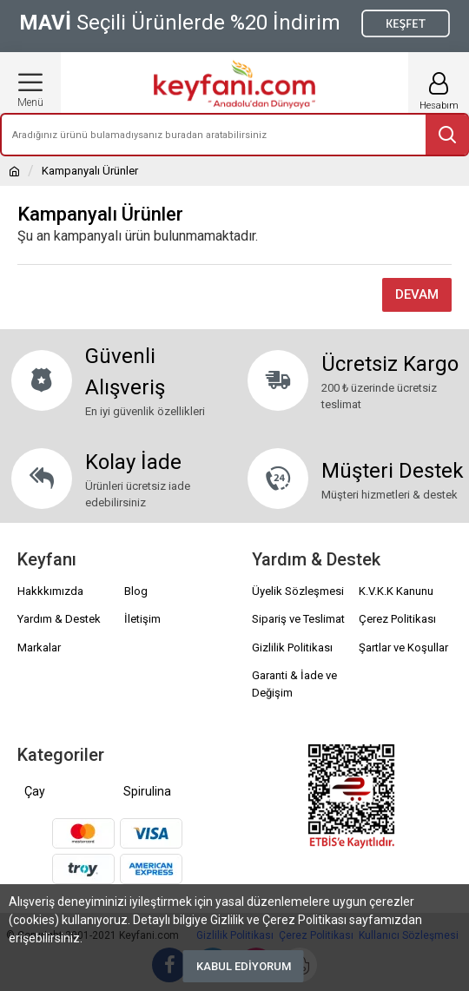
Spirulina (147, 791)
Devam (417, 294)
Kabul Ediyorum (243, 966)
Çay (34, 791)
